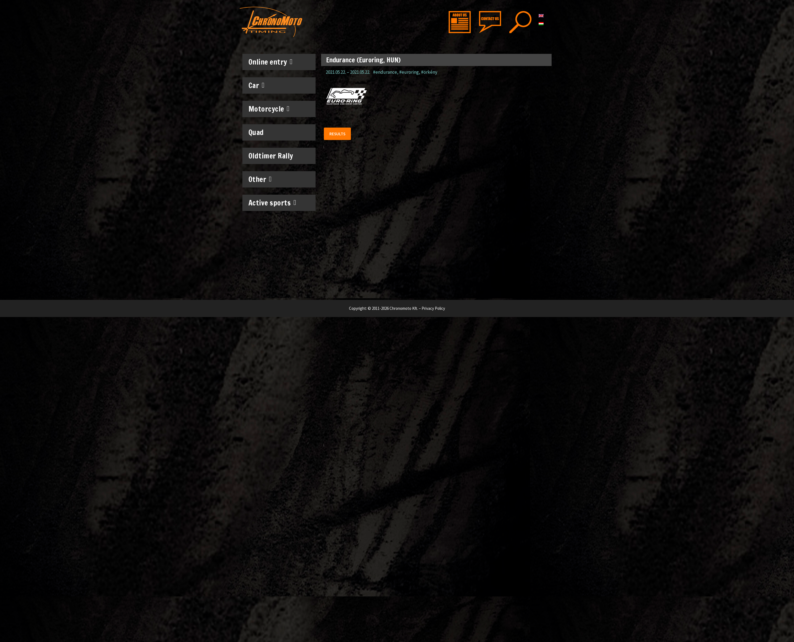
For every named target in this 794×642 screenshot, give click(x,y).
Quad (256, 132)
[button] (337, 134)
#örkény (429, 72)
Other (260, 179)
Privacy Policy (433, 308)
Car (256, 85)
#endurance (385, 72)
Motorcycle (269, 108)
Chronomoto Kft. (404, 308)
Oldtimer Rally (270, 156)
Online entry (270, 62)
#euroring (409, 72)
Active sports (272, 202)
